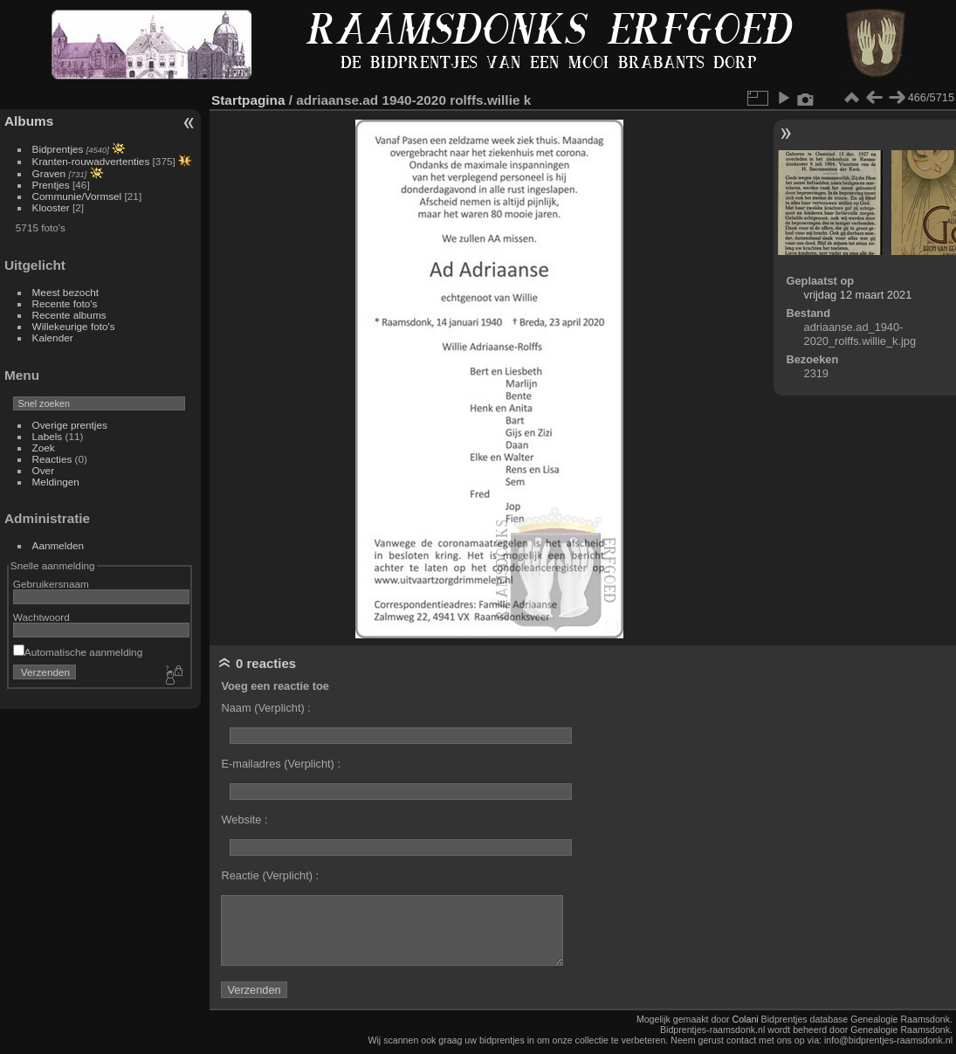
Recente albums (69, 314)
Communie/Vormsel (77, 196)
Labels (47, 436)
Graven (49, 173)
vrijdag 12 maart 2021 (858, 294)
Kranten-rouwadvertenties (91, 161)
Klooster (51, 207)
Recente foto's (65, 303)
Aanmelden (58, 545)
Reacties (52, 459)
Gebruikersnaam (51, 583)
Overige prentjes (69, 425)
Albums (28, 121)
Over (43, 470)
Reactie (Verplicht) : (270, 875)
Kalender (52, 337)
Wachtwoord (41, 617)
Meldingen (55, 481)
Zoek (43, 447)
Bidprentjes (58, 149)
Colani (745, 1019)
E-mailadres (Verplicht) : (280, 763)
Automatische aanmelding (77, 652)
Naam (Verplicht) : (265, 707)
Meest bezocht (66, 292)
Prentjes (51, 184)
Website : (244, 819)
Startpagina (248, 100)
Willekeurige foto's (73, 326)
